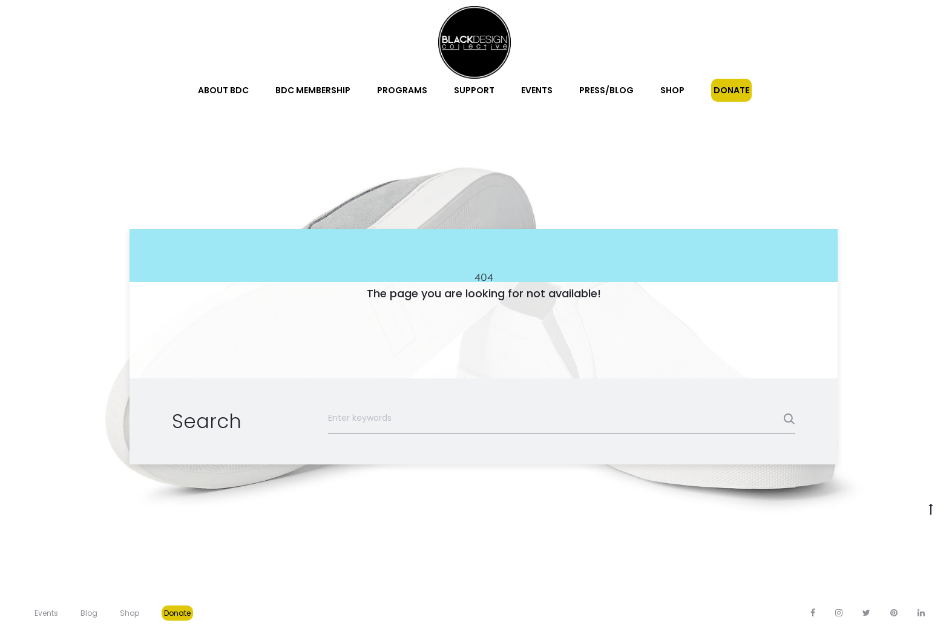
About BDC (223, 90)
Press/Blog (606, 90)
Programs (402, 90)
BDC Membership (312, 90)
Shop (672, 90)
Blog (88, 613)
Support (474, 90)
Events (537, 90)
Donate (731, 90)
